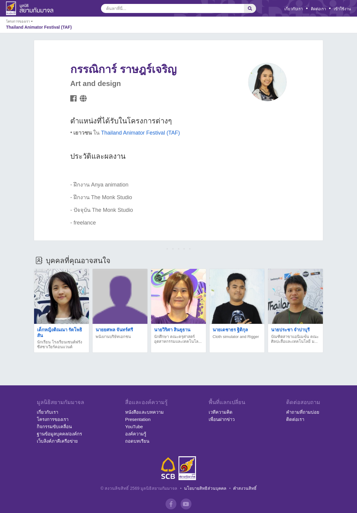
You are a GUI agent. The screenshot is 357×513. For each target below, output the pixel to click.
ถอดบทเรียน (137, 441)
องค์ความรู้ (135, 433)
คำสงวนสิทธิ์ (245, 488)
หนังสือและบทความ (144, 412)
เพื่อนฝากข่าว (222, 419)
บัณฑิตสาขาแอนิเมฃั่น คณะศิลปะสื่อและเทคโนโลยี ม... (295, 339)
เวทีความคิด (220, 412)
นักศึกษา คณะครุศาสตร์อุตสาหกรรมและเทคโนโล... (178, 339)
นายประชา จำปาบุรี (290, 329)
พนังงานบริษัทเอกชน (113, 336)
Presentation (137, 419)
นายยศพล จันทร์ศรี (114, 329)
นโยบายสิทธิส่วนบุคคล (205, 488)
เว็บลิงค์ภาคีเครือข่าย (57, 441)
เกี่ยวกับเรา (293, 9)
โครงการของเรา (52, 419)
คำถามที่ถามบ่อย (302, 412)
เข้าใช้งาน (342, 9)
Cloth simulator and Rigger (236, 336)
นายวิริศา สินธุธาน (172, 329)
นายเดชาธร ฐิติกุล (230, 329)
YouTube (134, 426)
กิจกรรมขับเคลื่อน (54, 426)
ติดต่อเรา (318, 9)
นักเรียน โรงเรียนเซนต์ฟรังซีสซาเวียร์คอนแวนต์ (59, 344)
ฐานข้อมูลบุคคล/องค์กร (59, 433)
